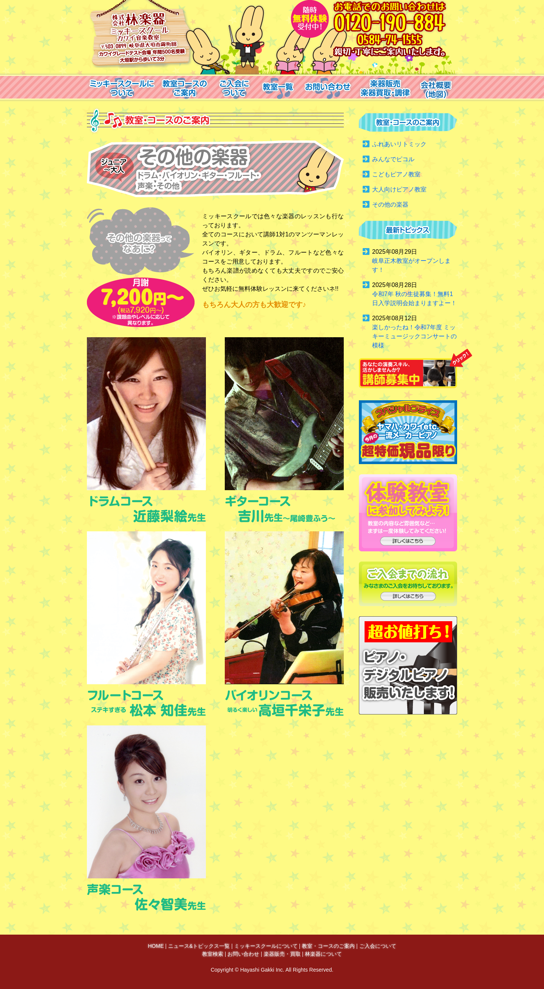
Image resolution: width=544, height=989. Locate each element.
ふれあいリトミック (399, 144)
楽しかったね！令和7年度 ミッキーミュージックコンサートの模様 (414, 336)
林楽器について (323, 954)
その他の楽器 (390, 204)
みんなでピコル (393, 159)
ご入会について (377, 946)
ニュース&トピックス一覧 (199, 946)
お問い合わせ (243, 954)
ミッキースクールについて (266, 946)
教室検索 (212, 954)
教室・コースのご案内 (328, 946)
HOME (156, 946)
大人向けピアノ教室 (399, 189)
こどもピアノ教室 (396, 174)
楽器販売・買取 (282, 954)
